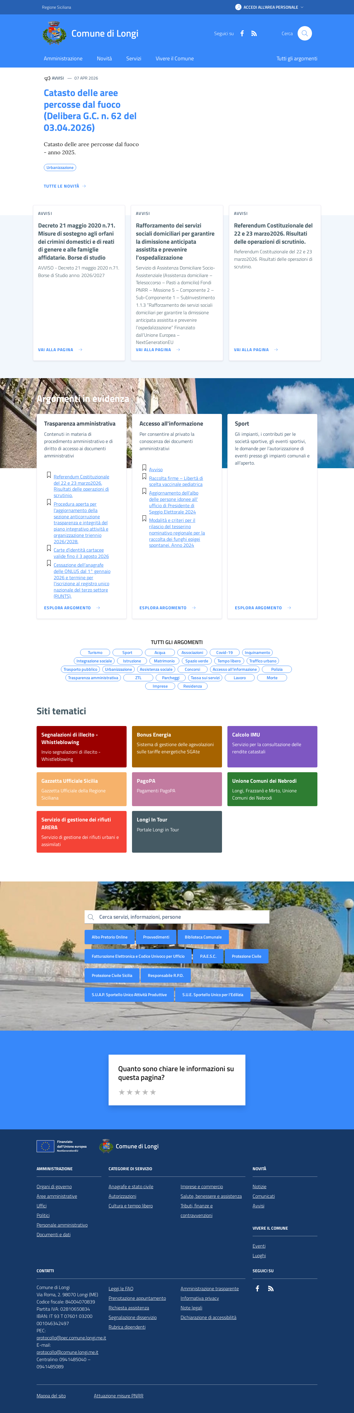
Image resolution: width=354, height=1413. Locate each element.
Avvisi (258, 1205)
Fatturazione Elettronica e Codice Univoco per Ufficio (138, 956)
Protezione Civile (246, 956)
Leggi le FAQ (121, 1288)
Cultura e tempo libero (131, 1205)
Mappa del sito (51, 1395)
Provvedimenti (156, 937)
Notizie (259, 1186)
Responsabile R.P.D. (166, 975)
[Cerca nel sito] (305, 33)
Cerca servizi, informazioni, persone (140, 917)
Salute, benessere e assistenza (211, 1196)
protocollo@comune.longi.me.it (67, 1352)
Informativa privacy (200, 1298)
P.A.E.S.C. (208, 956)
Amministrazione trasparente (210, 1288)
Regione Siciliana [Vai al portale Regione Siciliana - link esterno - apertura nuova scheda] (56, 7)
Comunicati (264, 1196)
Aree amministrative (57, 1196)
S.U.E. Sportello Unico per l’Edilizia (212, 994)
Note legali (191, 1307)
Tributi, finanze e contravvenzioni (197, 1210)
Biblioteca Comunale (203, 937)
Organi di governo (54, 1186)
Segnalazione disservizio (133, 1317)
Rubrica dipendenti (127, 1326)
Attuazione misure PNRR (118, 1395)
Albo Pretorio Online (110, 937)
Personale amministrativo (62, 1224)
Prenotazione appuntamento (137, 1298)
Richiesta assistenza (129, 1307)
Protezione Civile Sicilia (112, 975)
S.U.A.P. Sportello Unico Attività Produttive (129, 994)
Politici (43, 1215)
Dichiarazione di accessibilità (208, 1317)
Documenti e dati (53, 1234)
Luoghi (259, 1255)
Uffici (41, 1205)
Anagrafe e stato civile (131, 1186)
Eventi (259, 1245)
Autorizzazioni (122, 1196)
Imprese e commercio (202, 1186)
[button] (270, 7)
